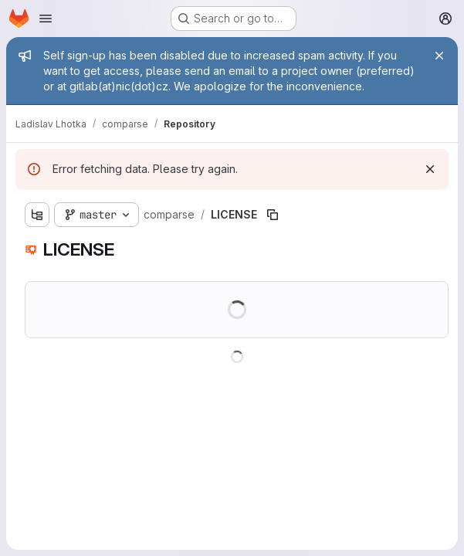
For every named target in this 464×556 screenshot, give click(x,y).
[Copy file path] (272, 214)
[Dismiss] (430, 169)
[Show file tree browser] (37, 214)
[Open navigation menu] (45, 18)
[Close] (439, 55)
